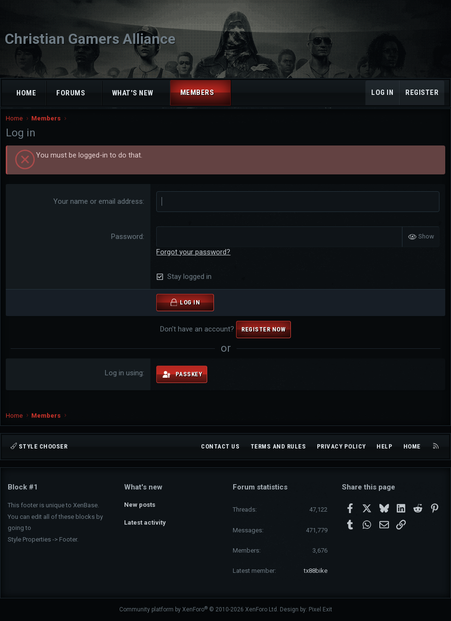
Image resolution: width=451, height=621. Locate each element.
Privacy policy (341, 446)
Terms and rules (278, 446)
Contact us (220, 446)
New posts (139, 503)
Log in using (125, 381)
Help (384, 446)
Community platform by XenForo (198, 609)
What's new (132, 93)
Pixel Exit (320, 609)
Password (128, 244)
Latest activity (145, 521)
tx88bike (315, 570)
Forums (70, 93)
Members (197, 92)
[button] (94, 93)
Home (26, 93)
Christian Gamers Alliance (90, 38)
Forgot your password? (194, 260)
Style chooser (39, 446)
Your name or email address (99, 209)
